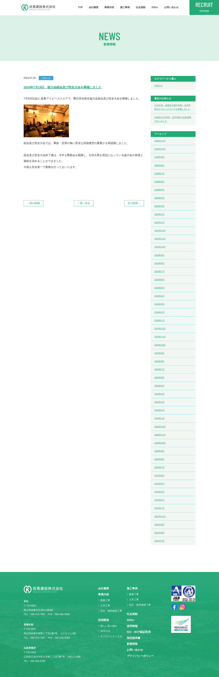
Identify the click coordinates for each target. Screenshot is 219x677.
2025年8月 (159, 165)
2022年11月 (160, 435)
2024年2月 (159, 312)
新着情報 (132, 643)
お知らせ (158, 85)
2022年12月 (160, 426)
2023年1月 (159, 418)
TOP (80, 7)
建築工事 (105, 600)
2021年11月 (160, 516)
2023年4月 (159, 394)
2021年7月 (159, 541)
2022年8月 (159, 459)
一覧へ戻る (83, 203)
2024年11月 (160, 239)
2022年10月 (160, 443)
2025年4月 (159, 198)
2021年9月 (159, 524)
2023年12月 (160, 328)
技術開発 (103, 620)
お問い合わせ (171, 7)
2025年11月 (160, 141)
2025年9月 (159, 157)
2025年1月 (159, 222)
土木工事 (105, 605)
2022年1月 (159, 508)
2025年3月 (159, 206)
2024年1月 (159, 320)
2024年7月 (159, 271)
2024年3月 (159, 304)
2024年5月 (159, 288)
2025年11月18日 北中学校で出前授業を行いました (172, 119)
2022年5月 (159, 484)
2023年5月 (159, 386)
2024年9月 (159, 255)
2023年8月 (159, 361)
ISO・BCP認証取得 (139, 631)
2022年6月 (159, 475)
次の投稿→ (134, 203)
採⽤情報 (132, 626)
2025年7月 (159, 173)
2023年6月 (159, 377)
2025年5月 (159, 190)
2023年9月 (159, 353)
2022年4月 (159, 492)
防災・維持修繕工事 (111, 611)
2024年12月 (160, 230)
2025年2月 (159, 214)
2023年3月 (159, 402)
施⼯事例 (125, 7)
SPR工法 (105, 631)
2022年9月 (159, 451)
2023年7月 (159, 369)
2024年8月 (159, 263)
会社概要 (93, 7)
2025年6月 (159, 181)
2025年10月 (160, 149)
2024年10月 (160, 247)
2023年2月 (159, 410)
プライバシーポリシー (140, 655)
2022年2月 (159, 500)
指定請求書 (133, 637)
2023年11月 (160, 336)
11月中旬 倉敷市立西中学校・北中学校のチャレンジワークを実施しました (172, 107)
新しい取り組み (108, 626)
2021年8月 (159, 532)
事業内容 (109, 7)
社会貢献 (140, 7)
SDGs (154, 7)
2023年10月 (160, 345)
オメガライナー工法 (111, 636)
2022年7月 (159, 467)
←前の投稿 (33, 203)
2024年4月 (159, 296)
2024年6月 (159, 279)
